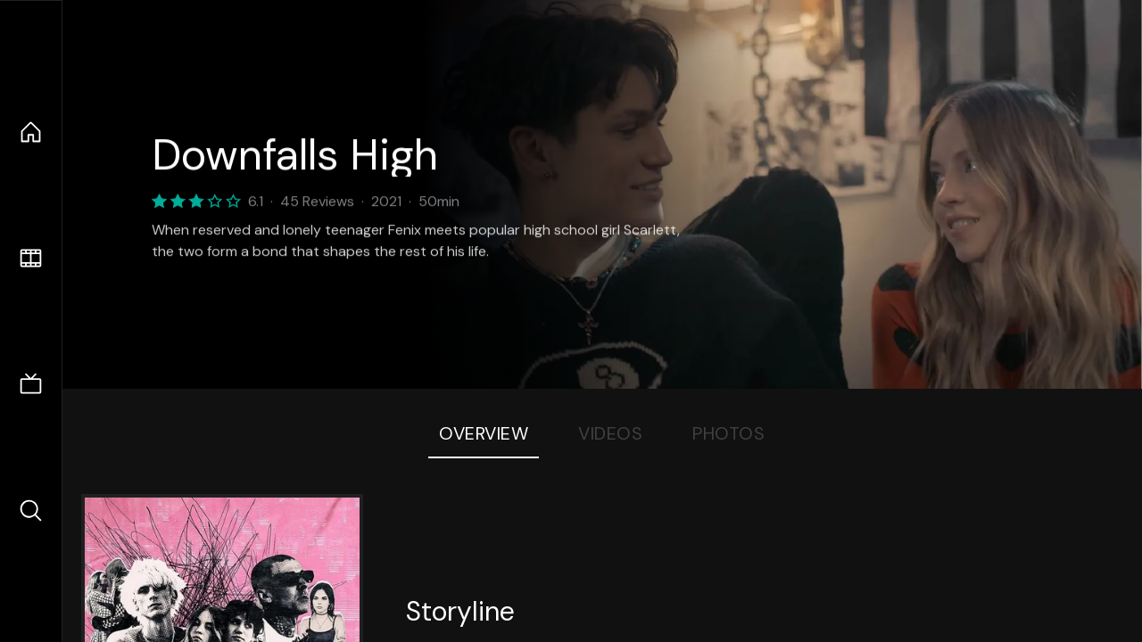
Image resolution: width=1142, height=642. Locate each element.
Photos (728, 433)
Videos (610, 433)
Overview (483, 433)
